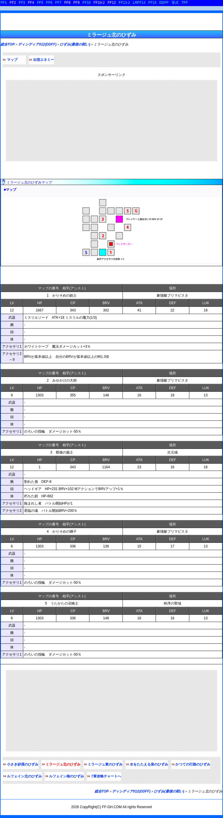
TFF (184, 3)
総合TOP (8, 44)
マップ (12, 60)
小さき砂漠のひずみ (22, 764)
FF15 (152, 3)
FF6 (49, 3)
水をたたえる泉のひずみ (149, 764)
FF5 (40, 3)
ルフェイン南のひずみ (66, 776)
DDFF (164, 3)
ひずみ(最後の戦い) (75, 44)
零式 (175, 3)
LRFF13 (139, 3)
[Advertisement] (111, 120)
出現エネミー (43, 60)
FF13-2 (124, 3)
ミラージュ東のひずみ (105, 764)
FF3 (22, 3)
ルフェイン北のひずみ (24, 776)
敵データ (10, 275)
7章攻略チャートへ (106, 776)
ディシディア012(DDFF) (37, 44)
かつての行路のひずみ (192, 764)
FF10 (86, 3)
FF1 (4, 3)
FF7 (58, 3)
